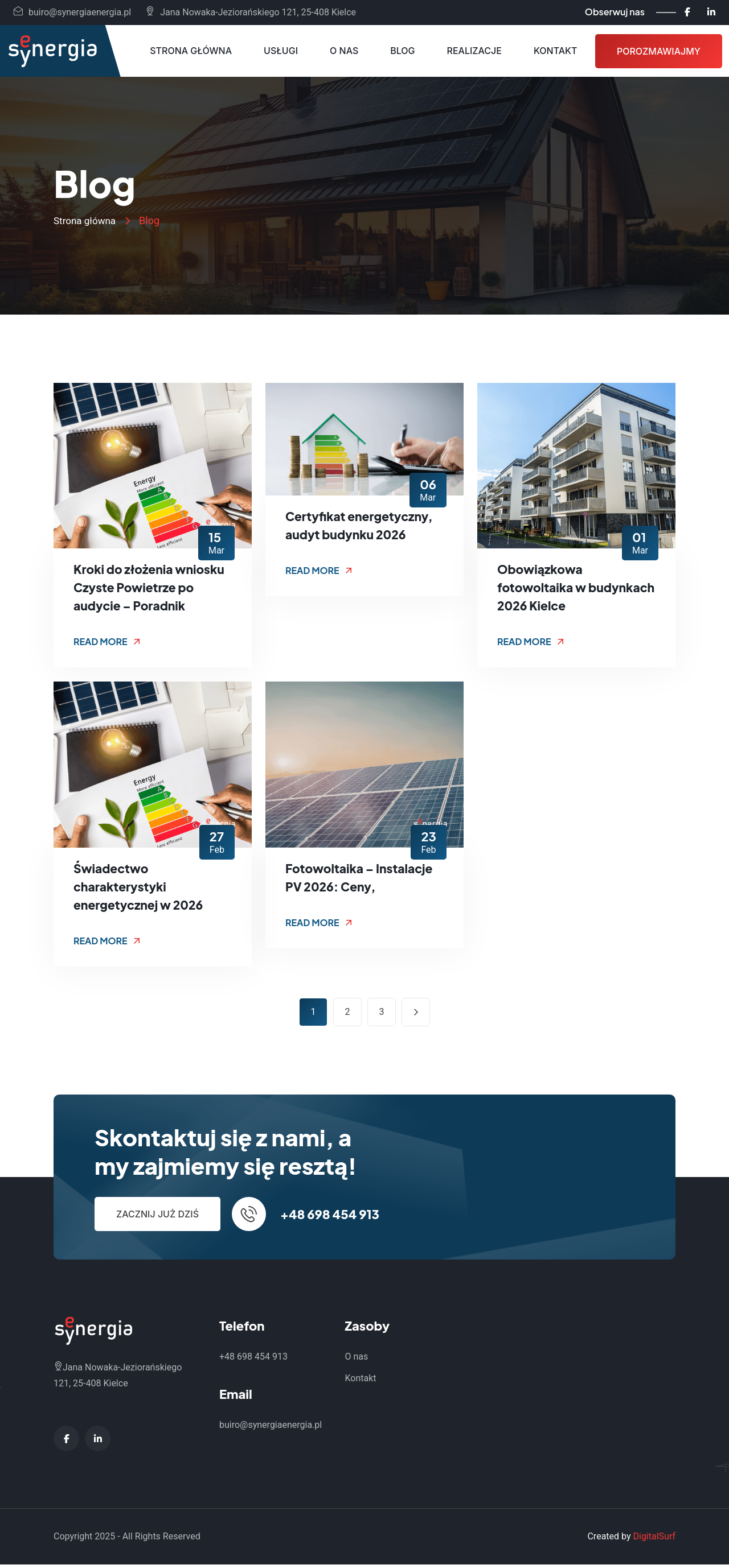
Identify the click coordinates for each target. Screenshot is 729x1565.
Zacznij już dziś (157, 1214)
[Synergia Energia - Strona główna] (52, 51)
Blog (402, 50)
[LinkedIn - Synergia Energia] (711, 12)
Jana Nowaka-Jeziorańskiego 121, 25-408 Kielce (250, 12)
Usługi (281, 50)
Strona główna (191, 50)
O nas (344, 50)
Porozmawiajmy (659, 51)
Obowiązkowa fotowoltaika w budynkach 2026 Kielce (568, 587)
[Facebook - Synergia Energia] (687, 12)
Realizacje (474, 50)
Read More (106, 642)
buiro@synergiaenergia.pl (72, 12)
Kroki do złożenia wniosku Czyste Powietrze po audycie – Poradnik (152, 587)
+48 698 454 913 (329, 1215)
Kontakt (556, 50)
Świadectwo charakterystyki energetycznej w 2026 (141, 887)
